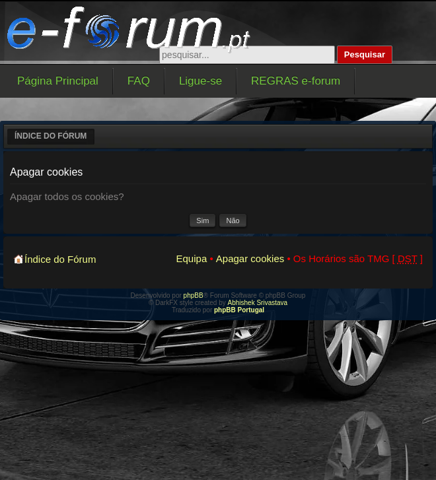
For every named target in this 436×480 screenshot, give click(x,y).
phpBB (193, 295)
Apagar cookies (250, 258)
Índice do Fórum (51, 136)
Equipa (191, 258)
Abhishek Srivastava (258, 302)
